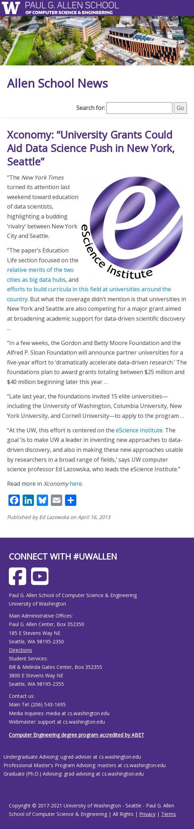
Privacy (147, 814)
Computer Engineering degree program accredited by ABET (76, 734)
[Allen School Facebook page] (19, 581)
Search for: (90, 108)
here (76, 484)
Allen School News (57, 83)
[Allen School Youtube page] (41, 581)
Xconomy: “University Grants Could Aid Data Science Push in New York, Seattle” (91, 148)
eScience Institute (139, 430)
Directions (20, 650)
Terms (168, 814)
